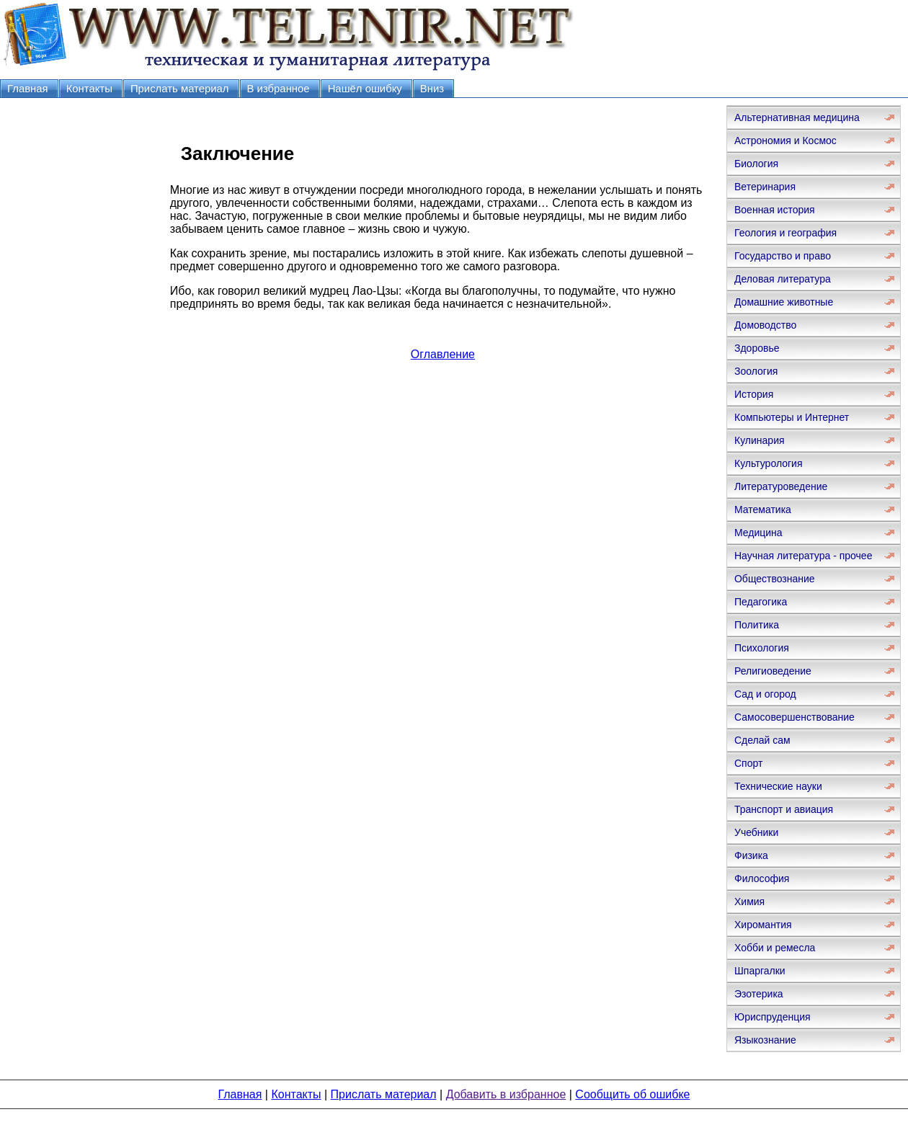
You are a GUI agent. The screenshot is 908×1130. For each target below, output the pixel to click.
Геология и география (785, 233)
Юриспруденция (772, 1017)
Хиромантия (763, 924)
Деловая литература (782, 279)
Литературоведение (780, 486)
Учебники (756, 832)
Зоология (756, 371)
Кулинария (759, 440)
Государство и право (782, 256)
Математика (762, 509)
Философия (761, 878)
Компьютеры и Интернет (791, 417)
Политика (756, 625)
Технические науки (778, 786)
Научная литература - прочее (803, 555)
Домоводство (765, 325)
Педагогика (760, 602)
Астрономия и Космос (785, 140)
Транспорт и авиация (783, 809)
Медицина (758, 532)
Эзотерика (758, 994)
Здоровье (757, 348)
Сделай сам (762, 740)
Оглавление (443, 354)
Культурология (768, 463)
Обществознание (774, 578)
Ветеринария (765, 186)
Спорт (748, 763)
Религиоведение (772, 671)
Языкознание (765, 1040)
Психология (761, 648)
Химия (749, 901)
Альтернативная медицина (797, 117)
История (753, 394)
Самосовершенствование (794, 717)
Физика (751, 855)
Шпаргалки (759, 970)
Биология (756, 163)
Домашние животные (783, 302)
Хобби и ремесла (774, 947)
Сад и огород (765, 694)
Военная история (774, 209)
